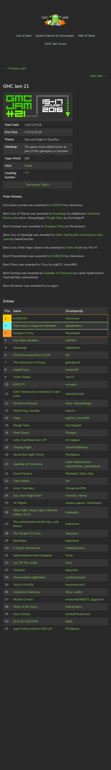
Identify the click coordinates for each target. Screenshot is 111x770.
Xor (67, 481)
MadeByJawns (75, 548)
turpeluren (72, 541)
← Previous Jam (15, 68)
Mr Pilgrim (20, 503)
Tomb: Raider (74, 247)
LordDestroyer (75, 577)
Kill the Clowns (23, 599)
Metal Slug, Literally (26, 411)
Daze (44, 264)
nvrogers (71, 384)
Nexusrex (71, 533)
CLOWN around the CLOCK (31, 355)
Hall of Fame (86, 36)
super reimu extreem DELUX (32, 629)
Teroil (69, 555)
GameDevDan (74, 394)
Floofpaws (72, 455)
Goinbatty (71, 512)
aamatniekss (73, 326)
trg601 (70, 418)
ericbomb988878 (77, 599)
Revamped (72, 333)
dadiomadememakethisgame (32, 555)
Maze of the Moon (25, 607)
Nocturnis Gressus (25, 403)
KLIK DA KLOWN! (25, 621)
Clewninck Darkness (26, 592)
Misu (68, 592)
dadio (69, 621)
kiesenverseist (75, 585)
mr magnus (72, 440)
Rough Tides (54, 218)
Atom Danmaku (23, 488)
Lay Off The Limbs (25, 563)
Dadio (28, 166)
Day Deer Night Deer (27, 495)
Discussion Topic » (38, 185)
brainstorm (72, 524)
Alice (68, 403)
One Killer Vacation (25, 340)
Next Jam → (98, 76)
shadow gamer (75, 503)
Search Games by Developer (55, 36)
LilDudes (19, 570)
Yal (67, 355)
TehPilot (71, 340)
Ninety (82, 495)
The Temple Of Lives (27, 533)
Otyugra (70, 433)
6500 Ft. (19, 384)
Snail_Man (86, 473)
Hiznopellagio (82, 403)
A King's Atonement (26, 548)
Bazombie (19, 541)
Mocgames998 (75, 488)
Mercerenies (73, 607)
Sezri (68, 563)
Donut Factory (22, 473)
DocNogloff (73, 425)
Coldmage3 (94, 503)
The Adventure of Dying (29, 362)
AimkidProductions (78, 614)
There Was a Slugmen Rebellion (34, 326)
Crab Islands (21, 481)
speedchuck (92, 466)
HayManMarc (74, 466)
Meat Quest (21, 433)
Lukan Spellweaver (78, 462)
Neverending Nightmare (29, 577)
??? (26, 173)
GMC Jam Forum (55, 44)
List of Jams (24, 36)
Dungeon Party (55, 226)
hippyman (71, 570)
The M (69, 377)
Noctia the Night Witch (28, 455)
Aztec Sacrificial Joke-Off (29, 440)
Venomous (72, 318)
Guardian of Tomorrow (58, 273)
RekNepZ (71, 473)
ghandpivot (72, 362)
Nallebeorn (72, 348)
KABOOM (57, 205)
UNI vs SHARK (23, 585)
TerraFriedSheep (76, 447)
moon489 (83, 418)
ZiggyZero (97, 599)
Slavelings (59, 214)
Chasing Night (22, 447)
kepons (70, 411)
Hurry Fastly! (21, 614)
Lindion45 (72, 370)
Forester (71, 495)
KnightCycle (21, 370)
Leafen (77, 592)
